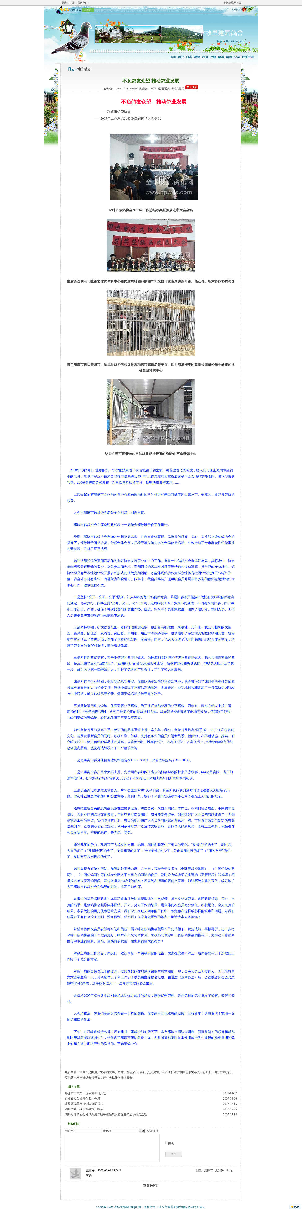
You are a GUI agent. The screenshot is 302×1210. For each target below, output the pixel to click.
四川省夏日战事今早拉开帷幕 (84, 1109)
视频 (213, 57)
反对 (218, 1170)
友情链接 (237, 10)
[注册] (72, 2)
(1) (150, 1185)
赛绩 (197, 57)
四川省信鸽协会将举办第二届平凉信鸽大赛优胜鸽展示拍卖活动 (106, 1114)
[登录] (64, 2)
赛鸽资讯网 (121, 1207)
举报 (230, 1170)
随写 (221, 57)
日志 (189, 57)
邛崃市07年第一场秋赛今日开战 (85, 1093)
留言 (229, 57)
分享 (237, 57)
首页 (173, 57)
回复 (199, 1170)
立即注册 (153, 1130)
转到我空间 (164, 88)
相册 (205, 57)
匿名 (171, 1143)
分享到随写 (178, 88)
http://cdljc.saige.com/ (230, 41)
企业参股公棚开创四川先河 (82, 1098)
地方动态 (84, 69)
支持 (207, 1170)
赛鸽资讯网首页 (232, 2)
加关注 (88, 10)
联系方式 (248, 57)
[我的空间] (83, 2)
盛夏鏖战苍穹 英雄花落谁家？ (84, 1103)
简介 (181, 57)
